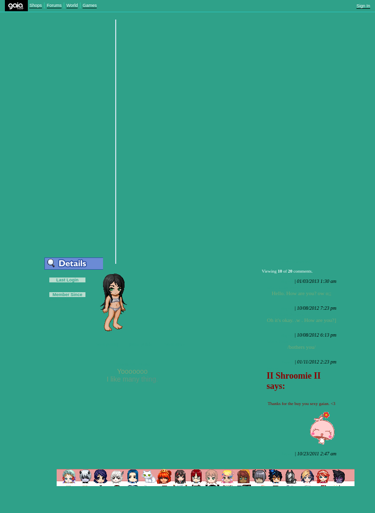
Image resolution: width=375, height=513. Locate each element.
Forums (54, 5)
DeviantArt (124, 364)
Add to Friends (39, 35)
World (72, 5)
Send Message (130, 35)
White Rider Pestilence (287, 287)
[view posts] (106, 344)
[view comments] (294, 261)
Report (287, 281)
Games (90, 5)
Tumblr (143, 364)
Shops (35, 5)
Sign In (363, 5)
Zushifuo (275, 460)
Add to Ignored (101, 35)
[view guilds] (141, 344)
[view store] (175, 344)
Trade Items (70, 35)
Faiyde (273, 368)
